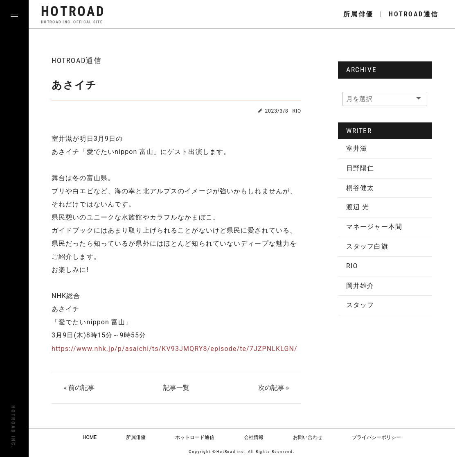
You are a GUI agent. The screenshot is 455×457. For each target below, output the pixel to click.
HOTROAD (73, 14)
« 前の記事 (79, 387)
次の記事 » (273, 387)
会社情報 (254, 437)
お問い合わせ (307, 437)
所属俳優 (136, 437)
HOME (90, 437)
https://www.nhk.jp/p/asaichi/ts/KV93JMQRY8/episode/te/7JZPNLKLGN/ (174, 349)
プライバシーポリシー (376, 437)
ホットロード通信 (194, 437)
